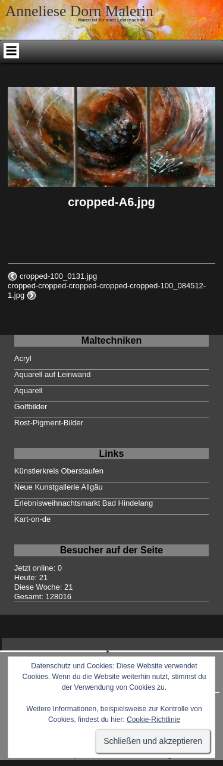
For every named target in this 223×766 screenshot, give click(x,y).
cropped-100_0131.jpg (58, 276)
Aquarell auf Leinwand (52, 374)
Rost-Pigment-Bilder (48, 422)
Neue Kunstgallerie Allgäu (58, 486)
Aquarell (28, 390)
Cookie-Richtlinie (153, 719)
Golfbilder (31, 406)
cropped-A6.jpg (111, 201)
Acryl (23, 358)
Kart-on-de (32, 519)
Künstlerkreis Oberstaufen (58, 470)
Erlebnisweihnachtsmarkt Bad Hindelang (83, 503)
